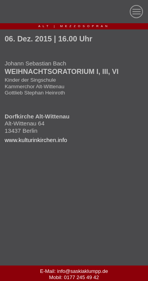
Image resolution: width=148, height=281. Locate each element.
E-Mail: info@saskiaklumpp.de (74, 271)
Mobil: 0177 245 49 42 (74, 277)
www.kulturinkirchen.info (36, 140)
